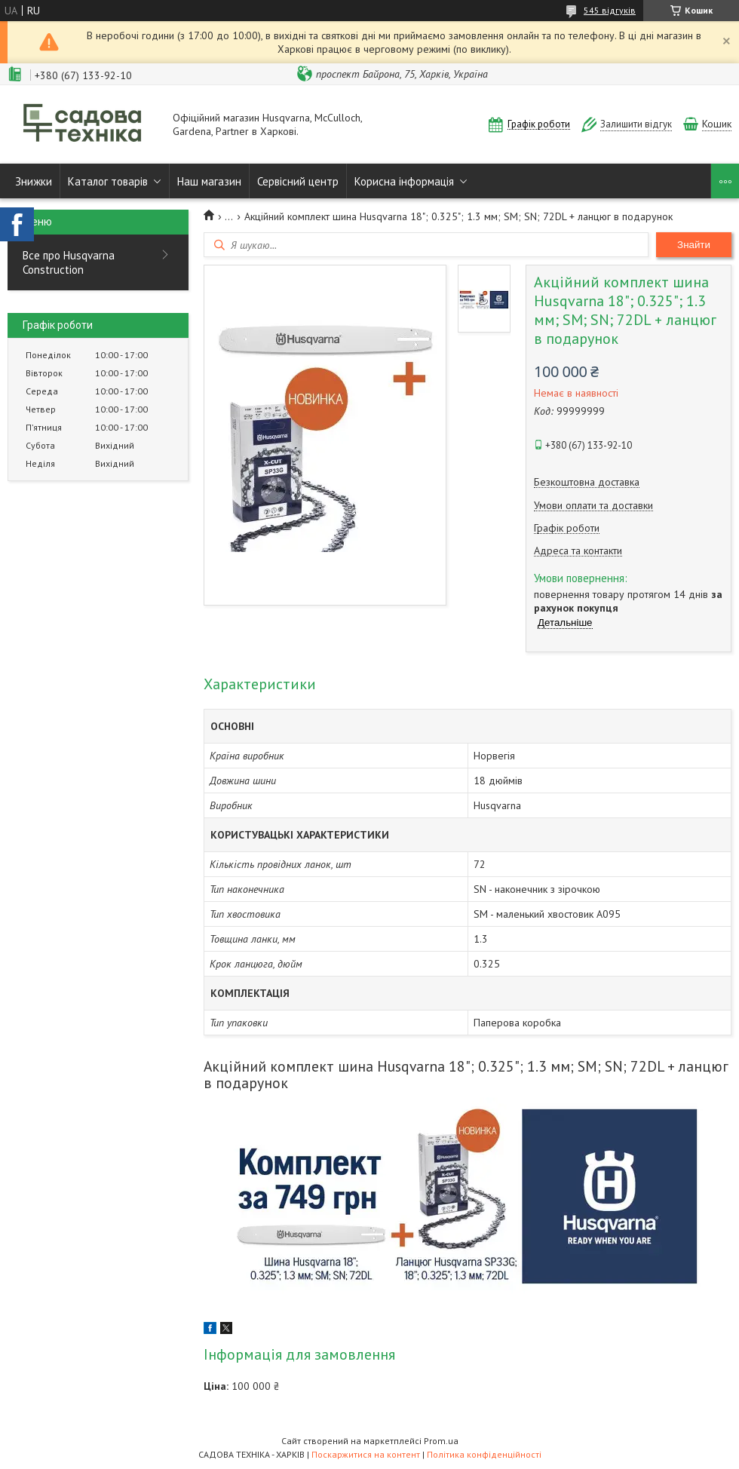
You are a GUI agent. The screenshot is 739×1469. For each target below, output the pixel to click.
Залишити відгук (636, 124)
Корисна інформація (404, 181)
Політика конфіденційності (484, 1454)
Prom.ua (441, 1440)
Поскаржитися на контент (365, 1454)
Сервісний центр (298, 181)
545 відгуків (610, 10)
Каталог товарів (108, 181)
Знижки (33, 181)
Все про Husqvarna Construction (69, 262)
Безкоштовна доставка (586, 482)
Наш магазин (209, 181)
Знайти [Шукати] (693, 244)
